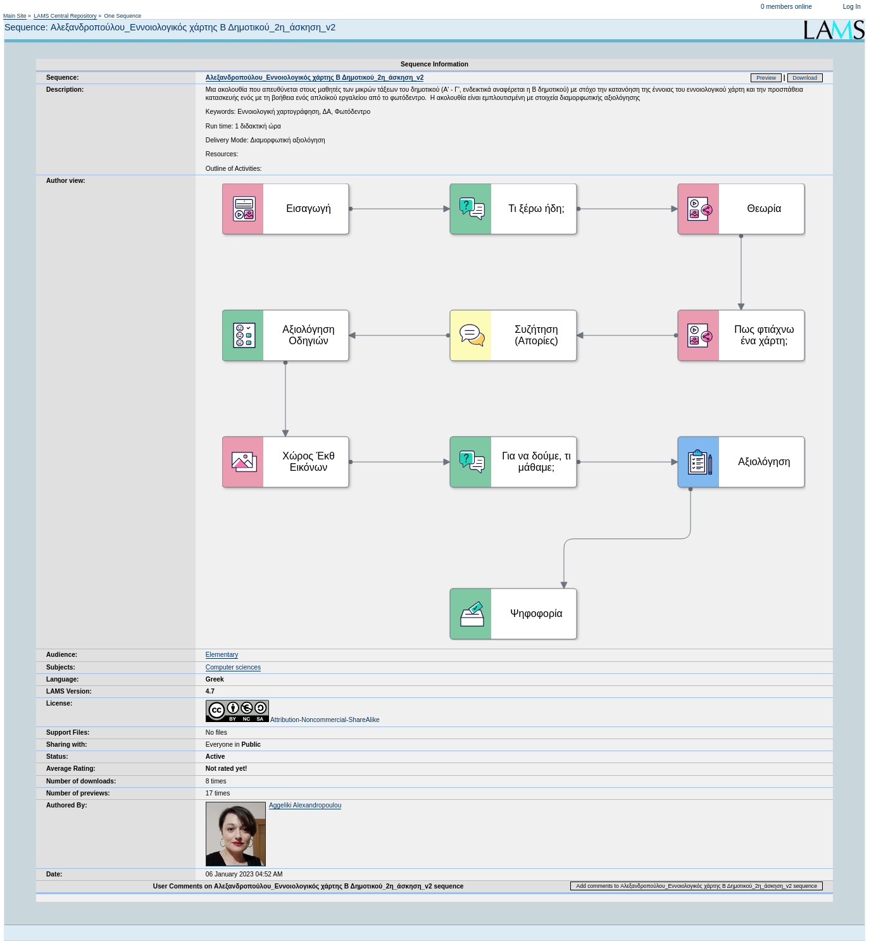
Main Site (15, 16)
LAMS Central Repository (65, 16)
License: (59, 703)
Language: (62, 679)
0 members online (786, 6)
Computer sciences (233, 667)
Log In (852, 6)
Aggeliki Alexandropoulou (305, 805)
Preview (766, 78)
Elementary (222, 654)
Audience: (61, 654)
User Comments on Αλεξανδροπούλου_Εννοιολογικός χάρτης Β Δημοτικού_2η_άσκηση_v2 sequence (308, 886)
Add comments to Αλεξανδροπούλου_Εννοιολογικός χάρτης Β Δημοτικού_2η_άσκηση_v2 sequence (696, 886)
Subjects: (60, 667)
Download (805, 78)
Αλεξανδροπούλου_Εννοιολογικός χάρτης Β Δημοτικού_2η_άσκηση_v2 (315, 77)
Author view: (65, 180)
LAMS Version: (69, 691)
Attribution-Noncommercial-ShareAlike (293, 719)
